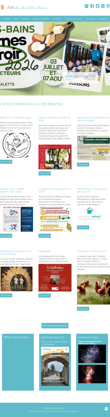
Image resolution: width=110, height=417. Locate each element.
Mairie (15, 19)
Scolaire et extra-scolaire (73, 19)
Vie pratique (25, 19)
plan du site (58, 411)
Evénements (57, 19)
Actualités (6, 19)
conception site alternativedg (70, 411)
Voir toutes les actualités (55, 325)
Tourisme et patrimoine (41, 19)
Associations (90, 19)
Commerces (102, 19)
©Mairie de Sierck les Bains (35, 411)
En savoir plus (6, 161)
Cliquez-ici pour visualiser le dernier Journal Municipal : (54, 342)
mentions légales (49, 411)
